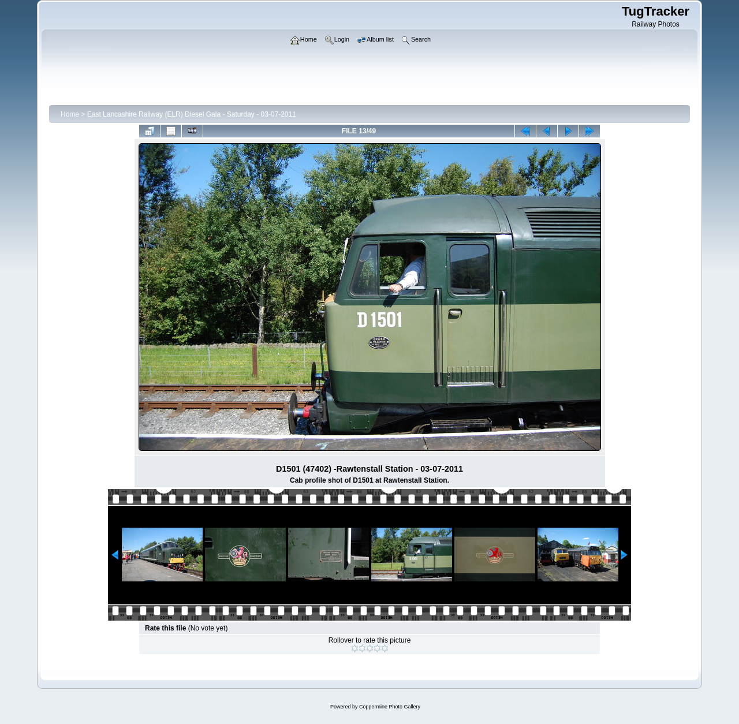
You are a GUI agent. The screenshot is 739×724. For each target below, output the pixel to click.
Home (70, 114)
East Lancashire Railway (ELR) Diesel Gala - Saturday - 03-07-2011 (191, 114)
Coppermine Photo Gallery (389, 707)
